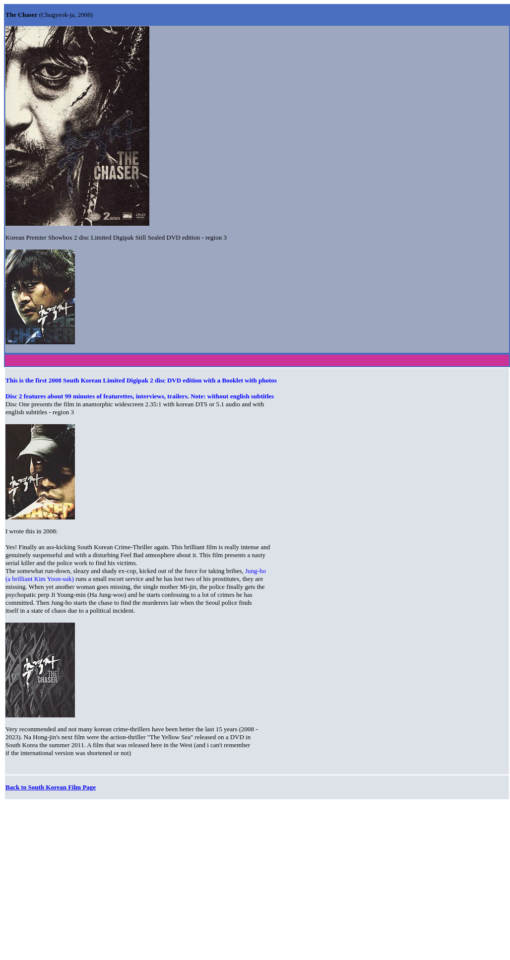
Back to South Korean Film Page (50, 787)
